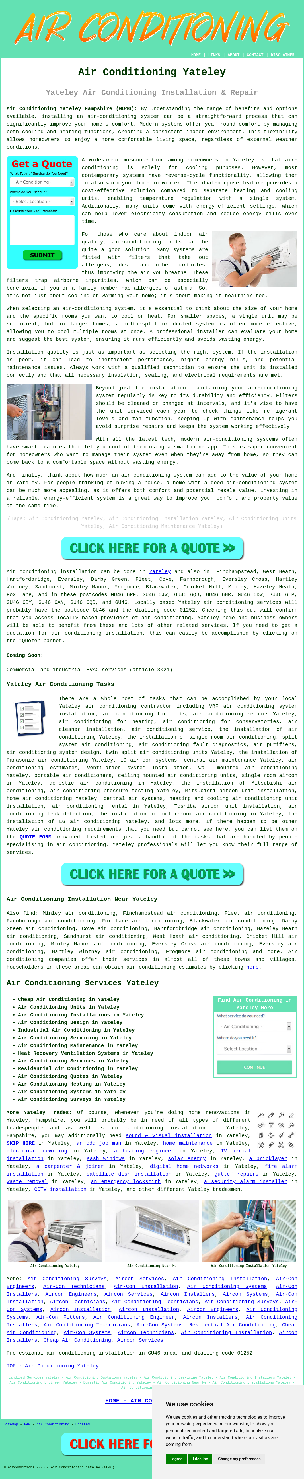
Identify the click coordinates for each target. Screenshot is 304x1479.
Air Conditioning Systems (227, 1286)
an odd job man (99, 1143)
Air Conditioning (52, 1425)
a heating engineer (144, 1151)
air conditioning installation (158, 1128)
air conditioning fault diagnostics (193, 745)
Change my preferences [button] (239, 1459)
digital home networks (184, 1166)
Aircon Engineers (70, 1294)
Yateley (160, 572)
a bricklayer (268, 1159)
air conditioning (166, 618)
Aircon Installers (188, 1294)
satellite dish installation (129, 1174)
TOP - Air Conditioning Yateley (53, 1366)
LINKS (214, 55)
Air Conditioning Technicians (155, 1302)
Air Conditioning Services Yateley (83, 983)
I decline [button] (200, 1459)
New (27, 1425)
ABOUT (234, 55)
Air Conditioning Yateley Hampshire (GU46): (72, 109)
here (253, 967)
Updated (82, 1425)
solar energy (187, 1159)
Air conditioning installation (52, 572)
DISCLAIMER (283, 55)
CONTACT (255, 55)
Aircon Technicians (77, 1302)
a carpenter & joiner (70, 1166)
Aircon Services (139, 1279)
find (29, 913)
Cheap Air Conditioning (77, 1340)
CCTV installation (60, 1189)
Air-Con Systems (160, 1325)
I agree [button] (176, 1459)
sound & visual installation (169, 1136)
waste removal (27, 1182)
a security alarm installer (245, 1182)
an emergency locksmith (126, 1182)
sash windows (106, 1159)
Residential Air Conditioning (232, 1325)
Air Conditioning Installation (220, 1279)
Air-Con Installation (146, 1286)
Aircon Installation (80, 1309)
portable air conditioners (73, 775)
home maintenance (188, 1143)
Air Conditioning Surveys (67, 1279)
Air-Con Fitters (60, 1317)
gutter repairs (237, 1174)
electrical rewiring (37, 1151)
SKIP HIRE (21, 1143)
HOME (196, 55)
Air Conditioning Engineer (134, 1317)
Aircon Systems (245, 1294)
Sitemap (11, 1425)
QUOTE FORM (35, 837)
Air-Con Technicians (74, 1286)
